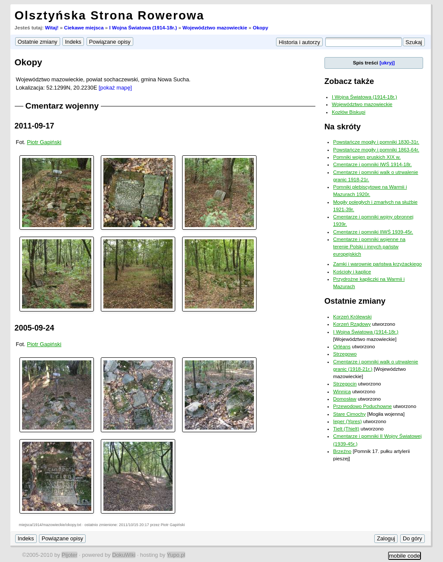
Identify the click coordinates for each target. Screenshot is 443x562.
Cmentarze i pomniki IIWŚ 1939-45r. (373, 231)
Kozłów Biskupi (348, 112)
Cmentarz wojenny (62, 105)
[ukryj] (387, 62)
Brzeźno (342, 451)
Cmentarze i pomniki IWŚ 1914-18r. (372, 164)
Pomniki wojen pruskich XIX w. (367, 157)
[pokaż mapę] (115, 87)
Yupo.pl (176, 555)
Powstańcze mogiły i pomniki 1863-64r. (376, 149)
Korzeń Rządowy (352, 324)
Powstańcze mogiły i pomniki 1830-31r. (376, 142)
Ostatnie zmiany (354, 300)
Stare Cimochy (349, 414)
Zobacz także (349, 81)
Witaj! (51, 27)
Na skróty (342, 126)
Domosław (344, 398)
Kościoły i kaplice (352, 271)
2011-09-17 (35, 126)
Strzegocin (344, 383)
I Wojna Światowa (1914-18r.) (143, 27)
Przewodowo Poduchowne (362, 406)
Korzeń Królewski (352, 316)
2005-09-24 (35, 328)
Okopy (260, 27)
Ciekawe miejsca (84, 27)
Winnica (342, 391)
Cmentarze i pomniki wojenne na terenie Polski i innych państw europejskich (369, 247)
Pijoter (69, 555)
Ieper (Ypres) (347, 421)
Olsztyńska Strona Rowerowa (110, 15)
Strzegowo (344, 353)
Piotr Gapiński (44, 142)
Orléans (341, 346)
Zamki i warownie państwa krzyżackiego (377, 264)
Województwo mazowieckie (215, 27)
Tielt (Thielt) (346, 428)
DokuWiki (123, 555)
